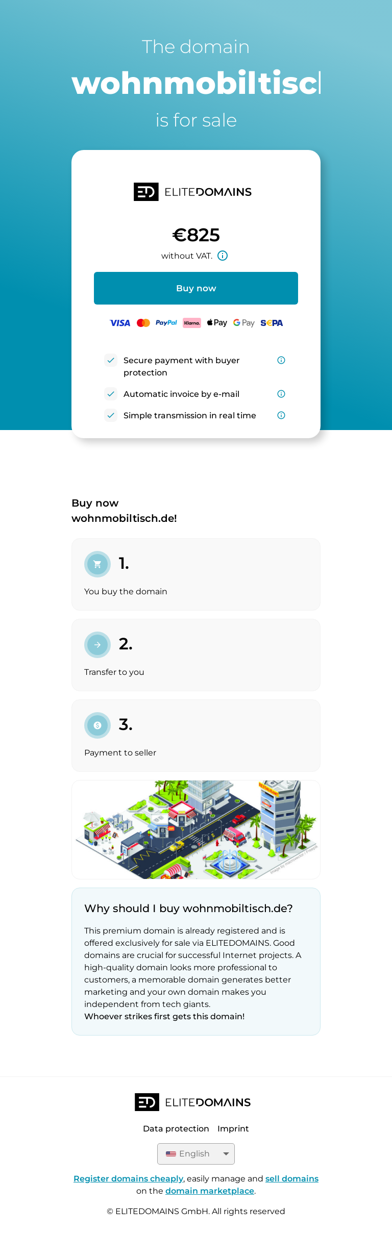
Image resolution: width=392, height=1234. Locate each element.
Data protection (176, 1129)
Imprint (233, 1129)
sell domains (291, 1178)
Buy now (196, 288)
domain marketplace (209, 1191)
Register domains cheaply (128, 1178)
